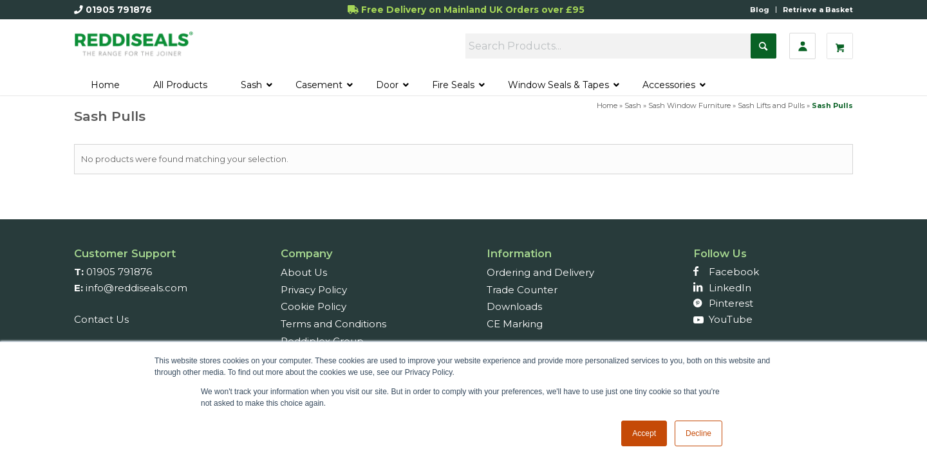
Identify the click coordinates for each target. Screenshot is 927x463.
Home (607, 105)
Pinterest (731, 303)
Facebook (734, 272)
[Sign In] (802, 46)
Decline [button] (698, 433)
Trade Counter (522, 290)
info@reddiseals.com (136, 288)
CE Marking (515, 324)
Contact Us (101, 319)
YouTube (731, 319)
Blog (759, 9)
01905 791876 (119, 10)
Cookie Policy (313, 306)
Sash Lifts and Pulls (771, 105)
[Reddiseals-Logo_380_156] (134, 50)
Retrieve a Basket (818, 9)
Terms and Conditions (333, 324)
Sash (632, 105)
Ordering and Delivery (540, 272)
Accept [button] (644, 433)
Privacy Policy (314, 290)
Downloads (514, 306)
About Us (304, 272)
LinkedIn (730, 288)
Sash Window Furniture (689, 105)
